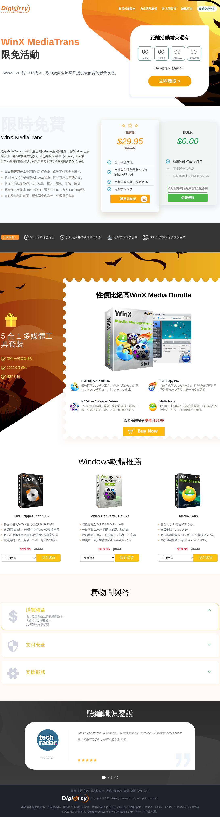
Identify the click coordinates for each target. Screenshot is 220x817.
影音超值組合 (126, 8)
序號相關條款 (114, 790)
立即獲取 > (169, 81)
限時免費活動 (207, 8)
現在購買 (48, 558)
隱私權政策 (97, 790)
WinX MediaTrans (22, 137)
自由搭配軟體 (148, 8)
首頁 (73, 790)
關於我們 (83, 790)
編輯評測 (186, 8)
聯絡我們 (136, 790)
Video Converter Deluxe (110, 516)
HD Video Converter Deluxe (99, 401)
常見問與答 (169, 8)
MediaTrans (167, 401)
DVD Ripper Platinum (95, 381)
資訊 (146, 790)
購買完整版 (128, 199)
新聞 (126, 790)
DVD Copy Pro (169, 381)
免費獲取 (187, 197)
